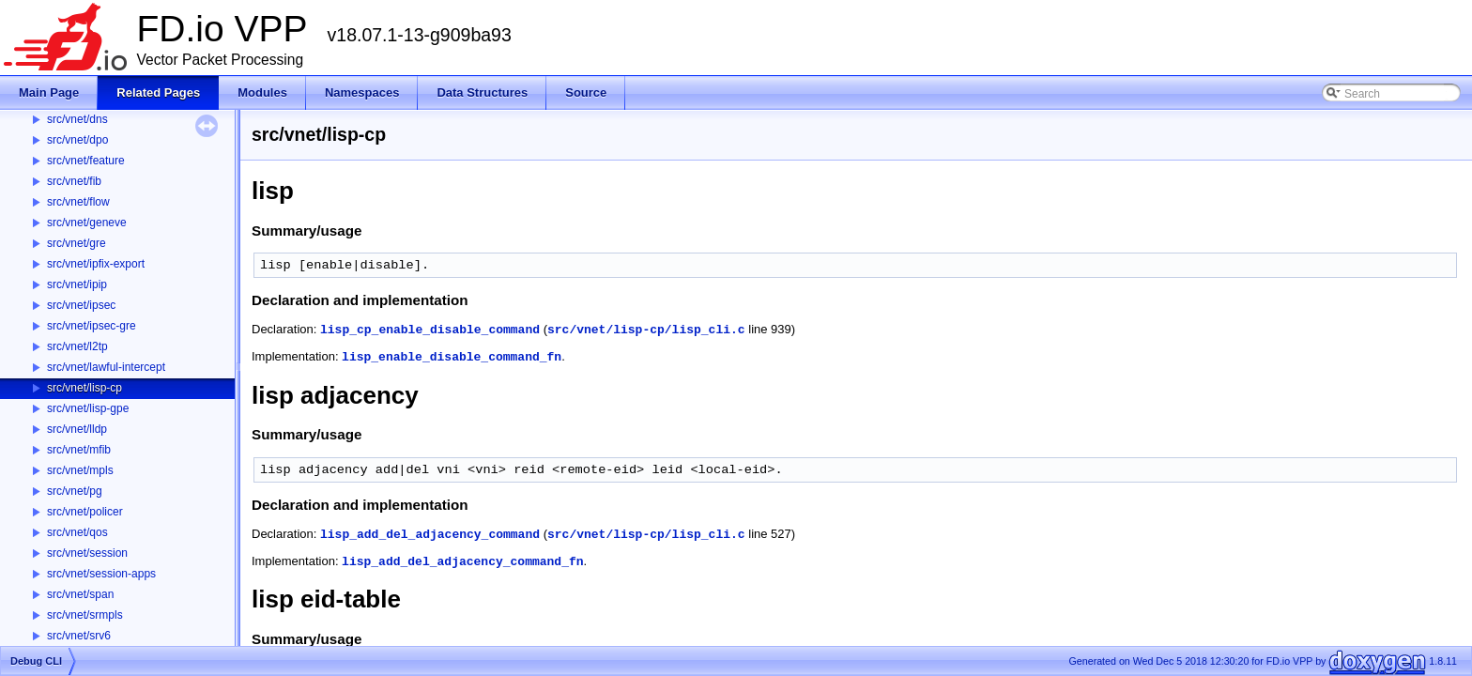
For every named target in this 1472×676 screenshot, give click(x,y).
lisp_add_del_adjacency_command (430, 535)
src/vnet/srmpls (85, 615)
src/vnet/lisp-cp (84, 387)
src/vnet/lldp (77, 429)
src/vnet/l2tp (77, 346)
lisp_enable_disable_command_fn (451, 357)
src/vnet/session (87, 553)
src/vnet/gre (76, 243)
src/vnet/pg (74, 491)
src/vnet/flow (78, 201)
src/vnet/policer (85, 511)
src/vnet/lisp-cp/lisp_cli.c (646, 330)
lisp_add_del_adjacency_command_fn (462, 562)
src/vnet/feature (86, 160)
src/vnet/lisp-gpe (88, 408)
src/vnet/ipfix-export (96, 263)
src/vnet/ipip (77, 284)
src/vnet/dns (77, 119)
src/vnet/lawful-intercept (106, 367)
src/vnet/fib (74, 181)
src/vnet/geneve (87, 222)
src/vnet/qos (77, 532)
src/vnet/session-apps (101, 573)
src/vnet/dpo (77, 139)
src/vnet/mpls (80, 470)
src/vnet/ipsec (81, 305)
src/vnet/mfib (79, 449)
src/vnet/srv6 (79, 635)
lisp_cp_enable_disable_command (430, 330)
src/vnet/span (80, 594)
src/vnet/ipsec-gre (91, 325)
